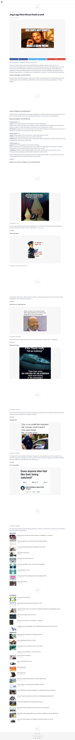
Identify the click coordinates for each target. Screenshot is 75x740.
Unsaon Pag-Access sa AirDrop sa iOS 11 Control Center (30, 646)
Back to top (37, 733)
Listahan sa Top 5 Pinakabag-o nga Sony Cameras (29, 652)
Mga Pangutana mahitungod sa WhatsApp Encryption (29, 634)
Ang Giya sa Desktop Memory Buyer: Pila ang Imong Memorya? (31, 678)
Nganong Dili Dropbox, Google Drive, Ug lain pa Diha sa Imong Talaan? (33, 707)
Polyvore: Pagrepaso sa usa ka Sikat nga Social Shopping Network (32, 541)
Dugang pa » (41, 227)
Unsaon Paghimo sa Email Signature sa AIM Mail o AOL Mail (30, 684)
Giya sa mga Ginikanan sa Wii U (24, 661)
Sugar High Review (21, 667)
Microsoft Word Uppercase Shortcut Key (26, 614)
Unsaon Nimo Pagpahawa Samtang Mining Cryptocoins (30, 701)
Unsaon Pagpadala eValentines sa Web (26, 640)
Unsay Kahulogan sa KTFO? (23, 570)
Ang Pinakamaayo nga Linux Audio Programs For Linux (29, 603)
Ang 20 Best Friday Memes (23, 552)
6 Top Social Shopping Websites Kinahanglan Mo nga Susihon (31, 547)
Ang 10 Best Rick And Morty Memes (25, 558)
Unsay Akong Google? (22, 581)
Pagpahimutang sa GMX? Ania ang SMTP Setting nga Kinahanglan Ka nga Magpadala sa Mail (38, 609)
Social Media (12, 12)
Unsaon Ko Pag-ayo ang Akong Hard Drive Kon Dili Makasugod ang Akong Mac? (35, 696)
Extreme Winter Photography (24, 655)
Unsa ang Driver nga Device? (24, 597)
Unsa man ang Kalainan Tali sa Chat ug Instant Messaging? (31, 564)
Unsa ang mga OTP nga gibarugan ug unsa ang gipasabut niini (31, 576)
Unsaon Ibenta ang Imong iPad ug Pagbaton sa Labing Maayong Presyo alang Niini (36, 690)
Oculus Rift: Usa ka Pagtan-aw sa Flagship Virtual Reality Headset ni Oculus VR (35, 719)
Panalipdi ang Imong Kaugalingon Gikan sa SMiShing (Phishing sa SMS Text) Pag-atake (37, 626)
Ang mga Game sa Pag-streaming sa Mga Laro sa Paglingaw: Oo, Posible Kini (35, 535)
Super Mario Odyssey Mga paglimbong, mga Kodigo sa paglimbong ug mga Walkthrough (37, 713)
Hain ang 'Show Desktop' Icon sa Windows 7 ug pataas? (30, 620)
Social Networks (19, 12)
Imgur (17, 223)
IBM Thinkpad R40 (21, 673)
